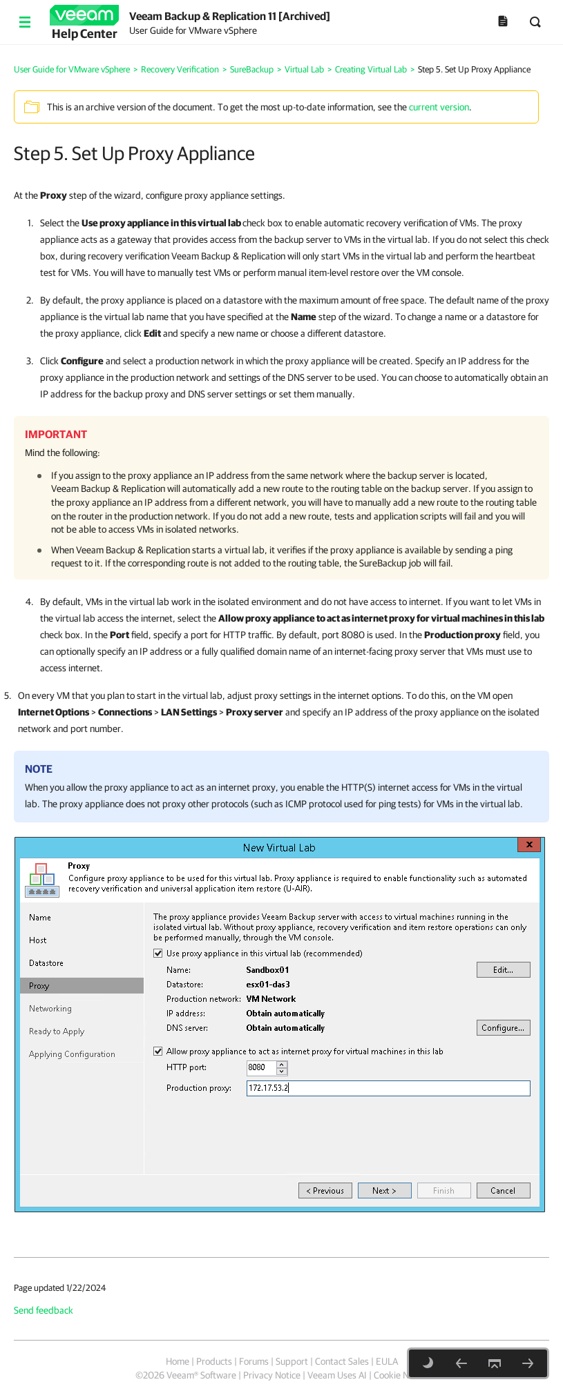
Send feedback (43, 1310)
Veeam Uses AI (337, 1375)
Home (177, 1361)
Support (292, 1361)
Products (214, 1361)
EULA (387, 1361)
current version (439, 106)
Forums (254, 1361)
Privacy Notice (271, 1375)
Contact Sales (342, 1361)
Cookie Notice (401, 1375)
